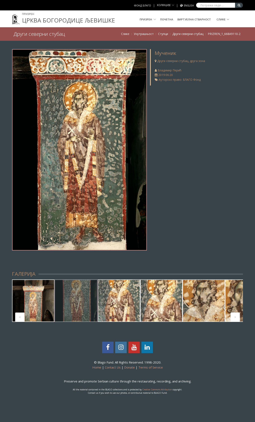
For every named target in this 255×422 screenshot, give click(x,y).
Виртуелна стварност (194, 19)
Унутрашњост (144, 34)
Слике (221, 19)
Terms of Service (150, 367)
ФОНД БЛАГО (142, 5)
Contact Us (113, 367)
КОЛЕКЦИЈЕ (164, 5)
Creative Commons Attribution (157, 389)
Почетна (166, 19)
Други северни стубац (187, 34)
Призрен (148, 19)
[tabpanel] (33, 300)
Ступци (163, 34)
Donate (129, 367)
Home (96, 367)
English (189, 5)
